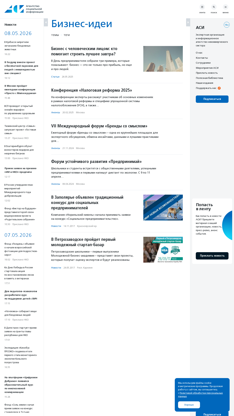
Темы (55, 35)
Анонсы (55, 112)
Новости (56, 226)
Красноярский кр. (87, 226)
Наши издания (204, 82)
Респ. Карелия (85, 267)
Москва (80, 112)
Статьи (55, 76)
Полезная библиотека (209, 77)
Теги (67, 35)
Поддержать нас (206, 87)
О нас (199, 52)
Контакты (202, 57)
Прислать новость (207, 72)
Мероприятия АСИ (207, 67)
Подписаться (212, 99)
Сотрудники (203, 62)
